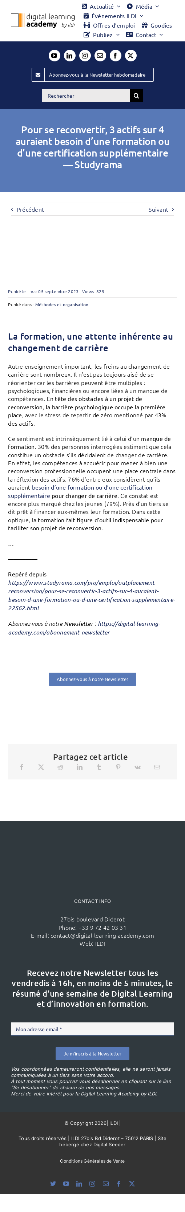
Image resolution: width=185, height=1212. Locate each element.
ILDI (100, 943)
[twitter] (131, 55)
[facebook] (115, 55)
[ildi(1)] (92, 835)
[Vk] (137, 767)
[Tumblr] (98, 767)
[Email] (157, 767)
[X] (41, 767)
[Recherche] (136, 95)
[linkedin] (70, 55)
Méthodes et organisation (62, 304)
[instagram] (85, 55)
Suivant (158, 209)
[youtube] (54, 55)
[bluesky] (53, 1184)
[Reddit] (60, 767)
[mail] (100, 55)
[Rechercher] (86, 95)
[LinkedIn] (79, 767)
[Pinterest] (118, 767)
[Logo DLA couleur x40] (43, 16)
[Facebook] (21, 767)
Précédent (30, 209)
